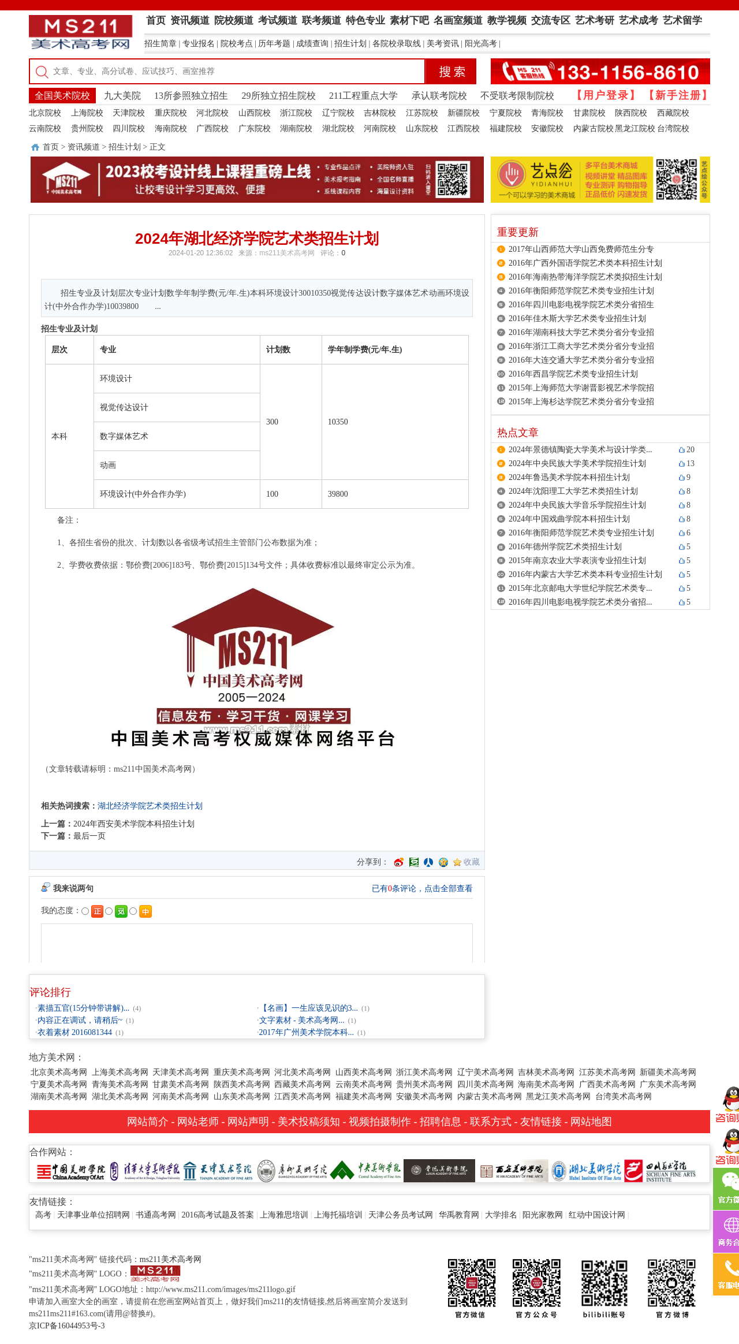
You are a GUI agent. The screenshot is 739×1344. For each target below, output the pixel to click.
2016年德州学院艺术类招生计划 (565, 546)
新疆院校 (463, 113)
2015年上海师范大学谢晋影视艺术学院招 (581, 388)
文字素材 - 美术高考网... (302, 1020)
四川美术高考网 (485, 1084)
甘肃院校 (589, 113)
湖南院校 (296, 128)
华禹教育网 (459, 1215)
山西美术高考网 (363, 1072)
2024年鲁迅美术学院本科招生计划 (569, 477)
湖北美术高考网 (120, 1096)
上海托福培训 (338, 1215)
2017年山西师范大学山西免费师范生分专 (581, 249)
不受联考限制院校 (517, 95)
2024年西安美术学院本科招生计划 (134, 824)
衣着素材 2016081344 (75, 1032)
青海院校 (547, 113)
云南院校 (45, 128)
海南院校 (171, 128)
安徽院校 (547, 128)
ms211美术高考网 (287, 253)
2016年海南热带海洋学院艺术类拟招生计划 (585, 277)
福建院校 (506, 128)
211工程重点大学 (363, 95)
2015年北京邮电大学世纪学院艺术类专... (580, 588)
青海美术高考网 (120, 1084)
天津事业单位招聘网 (93, 1215)
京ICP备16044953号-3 (66, 1325)
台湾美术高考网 (623, 1096)
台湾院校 (673, 128)
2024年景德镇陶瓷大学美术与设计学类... (580, 449)
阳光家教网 (542, 1215)
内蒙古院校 (593, 128)
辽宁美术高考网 (485, 1072)
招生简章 (160, 43)
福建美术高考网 (363, 1096)
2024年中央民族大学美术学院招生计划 (577, 463)
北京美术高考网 (59, 1072)
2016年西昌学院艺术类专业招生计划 (573, 374)
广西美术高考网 (607, 1084)
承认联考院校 (439, 95)
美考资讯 (443, 43)
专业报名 (198, 43)
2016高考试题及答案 (217, 1215)
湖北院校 (338, 128)
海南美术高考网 (546, 1084)
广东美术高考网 (668, 1084)
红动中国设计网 (597, 1215)
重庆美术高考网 (242, 1072)
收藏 (472, 862)
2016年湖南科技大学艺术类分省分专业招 (581, 332)
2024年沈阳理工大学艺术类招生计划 (573, 491)
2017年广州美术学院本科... (306, 1032)
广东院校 (254, 128)
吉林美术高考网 (546, 1072)
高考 (43, 1215)
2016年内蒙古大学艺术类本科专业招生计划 (585, 574)
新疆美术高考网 (668, 1072)
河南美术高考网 (180, 1096)
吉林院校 (380, 113)
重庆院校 (171, 113)
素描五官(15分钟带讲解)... (84, 1008)
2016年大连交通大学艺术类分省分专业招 (581, 360)
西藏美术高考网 (302, 1084)
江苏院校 (422, 113)
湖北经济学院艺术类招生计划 (150, 806)
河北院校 (212, 113)
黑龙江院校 (635, 128)
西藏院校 (673, 113)
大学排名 (501, 1215)
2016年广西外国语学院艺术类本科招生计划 (585, 263)
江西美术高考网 (302, 1096)
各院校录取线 (396, 43)
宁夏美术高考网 (59, 1084)
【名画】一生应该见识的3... (309, 1008)
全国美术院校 (62, 95)
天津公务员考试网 (400, 1215)
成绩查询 (312, 43)
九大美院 (122, 95)
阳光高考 (481, 43)
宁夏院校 (506, 113)
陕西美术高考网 (242, 1084)
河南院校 (380, 128)
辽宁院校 (338, 113)
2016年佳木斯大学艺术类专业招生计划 (577, 318)
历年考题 (274, 43)
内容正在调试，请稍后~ (80, 1020)
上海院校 (87, 113)
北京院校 (45, 113)
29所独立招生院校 (279, 95)
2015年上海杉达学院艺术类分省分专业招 (581, 401)
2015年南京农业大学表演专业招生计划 (577, 560)
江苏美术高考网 (607, 1072)
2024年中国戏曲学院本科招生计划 (569, 519)
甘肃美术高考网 (180, 1084)
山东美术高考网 (242, 1096)
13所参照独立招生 (191, 95)
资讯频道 (84, 147)
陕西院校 (631, 113)
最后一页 (89, 836)
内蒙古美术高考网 (489, 1096)
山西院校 (254, 113)
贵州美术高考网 (424, 1084)
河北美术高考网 (302, 1072)
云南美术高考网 (363, 1084)
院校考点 (237, 43)
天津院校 (129, 113)
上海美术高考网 (120, 1072)
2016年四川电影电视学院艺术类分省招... (580, 602)
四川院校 (129, 128)
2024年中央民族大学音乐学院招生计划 (577, 505)
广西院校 (212, 128)
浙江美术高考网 (424, 1072)
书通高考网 (156, 1215)
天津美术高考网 (180, 1072)
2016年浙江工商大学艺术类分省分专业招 (581, 346)
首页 (51, 147)
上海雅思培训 (284, 1215)
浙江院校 (296, 113)
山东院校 (422, 128)
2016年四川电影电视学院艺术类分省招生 (581, 304)
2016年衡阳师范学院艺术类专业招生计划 (581, 290)
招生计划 (350, 43)
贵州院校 (87, 128)
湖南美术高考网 (59, 1096)
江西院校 (463, 128)
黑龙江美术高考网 (558, 1096)
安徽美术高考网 (424, 1096)
